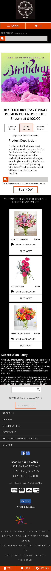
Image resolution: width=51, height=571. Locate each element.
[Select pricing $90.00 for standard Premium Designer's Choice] (11, 128)
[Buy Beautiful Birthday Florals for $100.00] (25, 189)
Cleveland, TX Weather (13, 545)
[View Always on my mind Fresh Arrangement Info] (25, 223)
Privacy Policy (13, 555)
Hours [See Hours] (42, 568)
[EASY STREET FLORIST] (25, 18)
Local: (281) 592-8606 (25, 476)
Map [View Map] (25, 568)
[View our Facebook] (23, 454)
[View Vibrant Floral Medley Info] (25, 317)
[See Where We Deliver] (25, 405)
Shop (12, 26)
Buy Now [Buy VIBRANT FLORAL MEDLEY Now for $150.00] (25, 345)
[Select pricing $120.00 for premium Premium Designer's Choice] (40, 128)
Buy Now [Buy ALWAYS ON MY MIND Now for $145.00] (25, 251)
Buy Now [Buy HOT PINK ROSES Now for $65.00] (25, 298)
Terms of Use (25, 560)
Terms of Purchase (33, 555)
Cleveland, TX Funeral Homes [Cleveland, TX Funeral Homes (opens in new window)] (17, 531)
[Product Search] (26, 389)
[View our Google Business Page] (28, 454)
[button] (25, 502)
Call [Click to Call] (8, 568)
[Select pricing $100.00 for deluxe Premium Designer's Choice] (26, 128)
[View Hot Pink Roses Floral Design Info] (25, 271)
